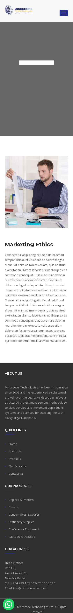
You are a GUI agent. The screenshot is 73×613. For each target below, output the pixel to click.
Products (15, 459)
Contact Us (16, 473)
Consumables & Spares (24, 514)
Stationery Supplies (21, 522)
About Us (15, 451)
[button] (8, 604)
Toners (13, 507)
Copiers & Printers (21, 500)
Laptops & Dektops (22, 537)
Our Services (17, 466)
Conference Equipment (24, 529)
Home (13, 444)
